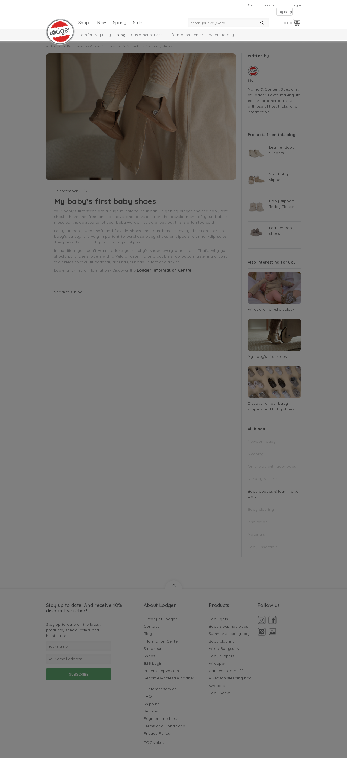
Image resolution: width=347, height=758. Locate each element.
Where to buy (221, 35)
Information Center (185, 35)
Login (297, 5)
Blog (121, 35)
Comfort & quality (95, 35)
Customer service (261, 5)
